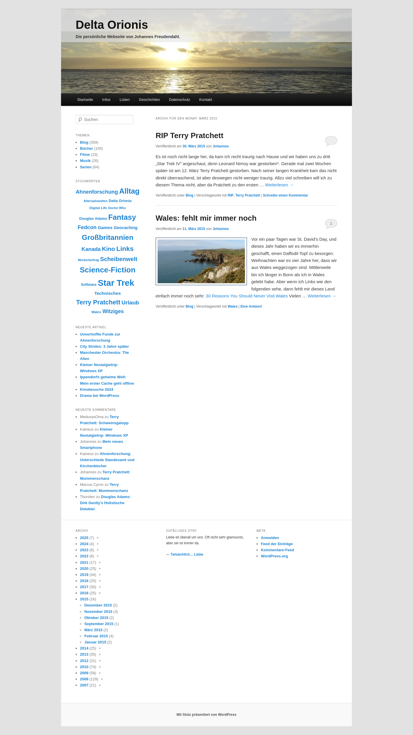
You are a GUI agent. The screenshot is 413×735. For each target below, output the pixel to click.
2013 (84, 654)
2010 (84, 667)
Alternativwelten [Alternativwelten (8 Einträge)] (95, 201)
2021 (84, 562)
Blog (189, 195)
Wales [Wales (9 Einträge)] (96, 312)
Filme (85, 154)
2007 (84, 685)
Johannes (221, 146)
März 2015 (93, 630)
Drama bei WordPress (99, 395)
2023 (84, 550)
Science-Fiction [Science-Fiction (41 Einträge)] (107, 270)
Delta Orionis (112, 24)
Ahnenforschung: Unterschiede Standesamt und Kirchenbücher (107, 460)
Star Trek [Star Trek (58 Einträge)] (116, 283)
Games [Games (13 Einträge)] (105, 227)
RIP (231, 195)
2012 (84, 661)
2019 (84, 574)
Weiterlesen (279, 184)
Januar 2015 (95, 642)
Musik (85, 160)
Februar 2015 (96, 636)
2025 (84, 538)
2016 (84, 593)
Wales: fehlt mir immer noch (206, 218)
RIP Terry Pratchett (189, 135)
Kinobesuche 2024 (96, 389)
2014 (84, 648)
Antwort (251, 306)
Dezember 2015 (98, 605)
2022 (84, 556)
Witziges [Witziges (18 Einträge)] (113, 311)
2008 (84, 679)
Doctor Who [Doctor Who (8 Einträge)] (117, 208)
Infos (106, 99)
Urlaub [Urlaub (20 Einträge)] (130, 302)
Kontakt (205, 99)
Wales (233, 306)
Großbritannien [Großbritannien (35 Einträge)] (107, 237)
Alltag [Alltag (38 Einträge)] (129, 191)
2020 (84, 568)
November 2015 (98, 611)
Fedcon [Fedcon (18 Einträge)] (87, 227)
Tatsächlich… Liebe (186, 554)
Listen (125, 99)
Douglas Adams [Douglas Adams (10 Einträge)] (93, 218)
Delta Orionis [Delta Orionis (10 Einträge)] (120, 201)
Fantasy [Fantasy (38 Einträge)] (122, 217)
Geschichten (149, 99)
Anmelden (270, 538)
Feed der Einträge (277, 544)
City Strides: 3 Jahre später (104, 346)
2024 (84, 544)
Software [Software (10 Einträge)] (89, 284)
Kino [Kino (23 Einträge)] (108, 248)
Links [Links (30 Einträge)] (125, 248)
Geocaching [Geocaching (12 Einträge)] (126, 227)
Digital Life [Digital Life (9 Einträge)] (98, 208)
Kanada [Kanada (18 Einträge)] (91, 249)
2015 (84, 599)
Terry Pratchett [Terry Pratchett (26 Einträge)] (98, 302)
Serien (86, 167)
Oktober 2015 (96, 618)
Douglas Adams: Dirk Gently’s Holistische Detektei (105, 503)
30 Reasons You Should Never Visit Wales (247, 295)
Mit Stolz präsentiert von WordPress (206, 715)
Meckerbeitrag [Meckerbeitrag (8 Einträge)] (88, 260)
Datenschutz (179, 99)
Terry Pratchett (247, 195)
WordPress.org (274, 556)
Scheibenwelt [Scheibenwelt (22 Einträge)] (118, 259)
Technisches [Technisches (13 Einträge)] (108, 293)
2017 (84, 587)
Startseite (85, 99)
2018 (84, 581)
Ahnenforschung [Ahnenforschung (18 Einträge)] (97, 192)
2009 (84, 673)
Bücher (86, 148)
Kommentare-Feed (277, 550)
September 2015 (98, 624)
